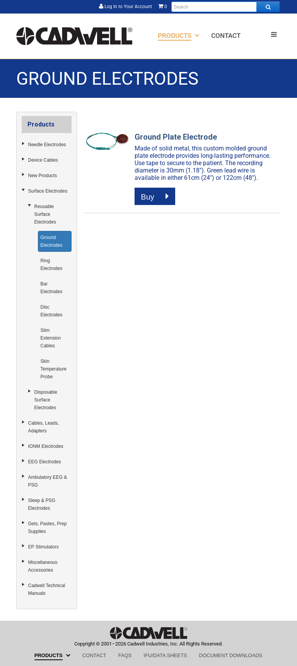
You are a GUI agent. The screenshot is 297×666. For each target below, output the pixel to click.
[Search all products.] (268, 7)
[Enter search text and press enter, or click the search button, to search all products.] (225, 7)
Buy (155, 196)
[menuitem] (178, 35)
